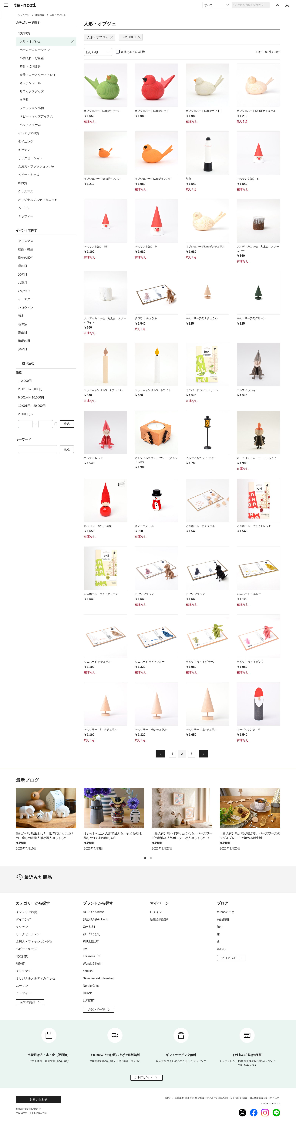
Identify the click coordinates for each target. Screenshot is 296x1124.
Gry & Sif (89, 926)
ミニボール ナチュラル (200, 525)
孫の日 (46, 349)
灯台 (188, 178)
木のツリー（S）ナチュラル (100, 729)
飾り (220, 926)
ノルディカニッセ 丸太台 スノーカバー (258, 248)
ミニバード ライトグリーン (202, 390)
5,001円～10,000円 (31, 397)
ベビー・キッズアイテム (36, 116)
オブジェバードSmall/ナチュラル (256, 110)
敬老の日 (46, 340)
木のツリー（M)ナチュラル (151, 729)
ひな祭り (46, 291)
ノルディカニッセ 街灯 (200, 458)
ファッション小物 (32, 108)
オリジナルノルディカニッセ (46, 199)
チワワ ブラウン (144, 593)
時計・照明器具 (30, 66)
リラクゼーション (46, 158)
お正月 (46, 282)
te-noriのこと (225, 912)
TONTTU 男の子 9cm (97, 525)
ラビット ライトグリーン (201, 661)
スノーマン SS (144, 525)
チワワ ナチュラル (146, 318)
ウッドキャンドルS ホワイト (153, 390)
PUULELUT (91, 941)
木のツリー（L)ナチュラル (201, 729)
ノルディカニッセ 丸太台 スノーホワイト (105, 320)
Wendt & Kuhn (92, 963)
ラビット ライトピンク (250, 661)
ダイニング (46, 141)
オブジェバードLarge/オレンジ (153, 178)
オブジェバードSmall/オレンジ (102, 178)
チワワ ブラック (195, 593)
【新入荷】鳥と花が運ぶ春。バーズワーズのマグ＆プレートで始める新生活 (250, 836)
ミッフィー (46, 216)
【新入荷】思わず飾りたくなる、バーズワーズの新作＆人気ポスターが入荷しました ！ (182, 836)
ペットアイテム (30, 124)
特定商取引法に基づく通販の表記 (212, 1098)
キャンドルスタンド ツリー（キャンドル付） (156, 460)
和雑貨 (46, 183)
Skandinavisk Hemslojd (98, 978)
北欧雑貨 (39, 14)
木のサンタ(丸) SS (96, 246)
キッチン (46, 150)
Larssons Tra (91, 956)
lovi (85, 948)
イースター (46, 299)
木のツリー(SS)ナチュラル (201, 318)
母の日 (46, 266)
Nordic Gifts (91, 985)
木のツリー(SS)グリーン (251, 318)
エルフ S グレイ (246, 390)
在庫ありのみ (133, 51)
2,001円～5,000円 (30, 389)
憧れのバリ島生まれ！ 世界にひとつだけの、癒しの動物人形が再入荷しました (44, 836)
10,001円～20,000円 (32, 405)
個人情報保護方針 (239, 1098)
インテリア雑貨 (46, 133)
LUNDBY (89, 1000)
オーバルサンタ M (248, 729)
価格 (19, 372)
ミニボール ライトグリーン (101, 593)
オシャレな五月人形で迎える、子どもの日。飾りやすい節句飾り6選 (114, 836)
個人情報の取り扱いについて (264, 1098)
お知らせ (169, 1098)
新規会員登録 (159, 919)
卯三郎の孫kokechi (95, 919)
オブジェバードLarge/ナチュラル (205, 246)
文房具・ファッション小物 (46, 166)
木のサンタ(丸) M (146, 246)
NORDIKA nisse (93, 912)
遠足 (46, 316)
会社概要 (179, 1098)
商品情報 (223, 919)
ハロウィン (46, 307)
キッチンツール (30, 83)
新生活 (46, 324)
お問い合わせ (38, 1099)
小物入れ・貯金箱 (32, 58)
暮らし (221, 948)
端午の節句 (46, 257)
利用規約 (189, 1098)
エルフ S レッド (93, 458)
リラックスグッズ (32, 91)
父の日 (46, 274)
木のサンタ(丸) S (248, 178)
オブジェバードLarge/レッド (152, 110)
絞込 (67, 424)
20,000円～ (25, 414)
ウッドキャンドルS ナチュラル (103, 390)
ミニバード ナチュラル (97, 661)
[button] (275, 808)
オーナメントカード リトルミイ (256, 458)
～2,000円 (25, 380)
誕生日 (46, 332)
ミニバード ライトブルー (150, 661)
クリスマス (46, 191)
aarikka (88, 971)
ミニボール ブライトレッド (254, 525)
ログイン (156, 912)
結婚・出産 (46, 249)
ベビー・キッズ (46, 175)
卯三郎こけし (92, 934)
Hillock (87, 993)
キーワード (23, 439)
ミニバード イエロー (249, 593)
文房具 (24, 99)
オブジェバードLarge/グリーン (102, 110)
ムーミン (46, 208)
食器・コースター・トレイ (38, 74)
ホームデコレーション (35, 49)
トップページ (22, 14)
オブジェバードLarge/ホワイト (204, 110)
